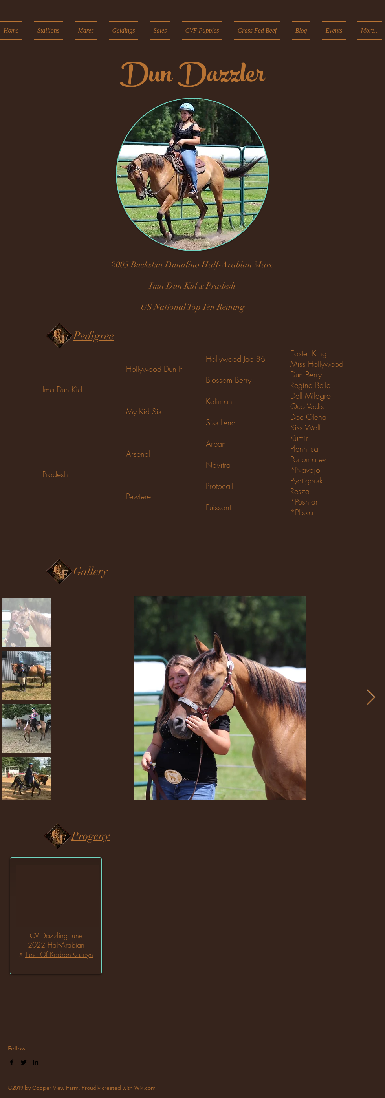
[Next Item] (371, 698)
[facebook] (12, 1062)
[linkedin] (35, 1062)
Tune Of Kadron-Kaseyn (59, 954)
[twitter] (24, 1062)
